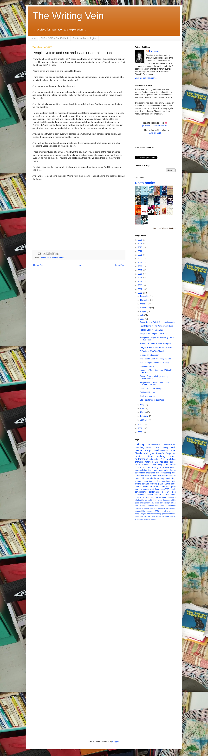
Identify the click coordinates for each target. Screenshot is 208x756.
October (144, 304)
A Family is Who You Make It (152, 351)
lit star (146, 497)
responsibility (140, 511)
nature (166, 465)
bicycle (143, 514)
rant (174, 511)
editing (149, 456)
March (143, 412)
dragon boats (157, 470)
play (152, 503)
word (162, 467)
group (160, 500)
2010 (140, 424)
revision (165, 475)
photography (145, 503)
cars (161, 503)
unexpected (140, 495)
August (143, 311)
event (156, 486)
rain (165, 506)
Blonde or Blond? (147, 366)
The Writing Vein (68, 15)
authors (138, 481)
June (142, 319)
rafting (173, 503)
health (49, 257)
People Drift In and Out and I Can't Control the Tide (154, 383)
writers (147, 462)
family (166, 495)
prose (157, 503)
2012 (140, 289)
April (142, 408)
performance (141, 459)
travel (156, 450)
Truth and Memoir (147, 396)
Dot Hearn (153, 51)
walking (161, 456)
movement (149, 506)
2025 (140, 240)
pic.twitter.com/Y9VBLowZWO (155, 125)
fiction (163, 459)
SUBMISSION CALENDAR (54, 38)
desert (158, 497)
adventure (147, 486)
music (138, 456)
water (173, 456)
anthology (160, 516)
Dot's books (145, 183)
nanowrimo (154, 444)
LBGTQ (142, 506)
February (144, 416)
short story (171, 478)
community (170, 444)
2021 (140, 255)
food (174, 473)
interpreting (157, 465)
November (145, 300)
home (173, 484)
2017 (140, 270)
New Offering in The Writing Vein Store (156, 326)
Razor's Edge (163, 453)
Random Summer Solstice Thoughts (155, 343)
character (139, 462)
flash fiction (160, 489)
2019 (140, 262)
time (167, 467)
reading (155, 467)
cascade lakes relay (155, 478)
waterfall (147, 519)
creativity (139, 447)
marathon (166, 481)
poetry (165, 447)
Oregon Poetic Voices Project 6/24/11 (156, 347)
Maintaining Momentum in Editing (154, 362)
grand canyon (164, 484)
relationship (139, 500)
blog (152, 497)
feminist (173, 516)
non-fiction (164, 486)
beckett (153, 519)
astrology (172, 506)
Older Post (119, 265)
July (142, 315)
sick (174, 492)
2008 (140, 432)
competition (140, 473)
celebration (139, 475)
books (173, 467)
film (157, 473)
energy (167, 503)
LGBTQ (157, 511)
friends (138, 453)
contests (153, 484)
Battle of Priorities (147, 392)
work (173, 447)
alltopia (137, 514)
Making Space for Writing (151, 388)
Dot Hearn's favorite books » (164, 228)
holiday (165, 492)
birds (149, 514)
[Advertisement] (171, 574)
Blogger (115, 742)
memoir (55, 257)
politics (172, 465)
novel (173, 450)
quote (173, 486)
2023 (140, 247)
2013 (140, 285)
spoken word (148, 489)
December (145, 296)
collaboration (145, 470)
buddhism (172, 497)
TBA (167, 489)
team (164, 497)
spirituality (149, 500)
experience (150, 473)
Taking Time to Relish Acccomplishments (157, 322)
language (166, 500)
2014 (140, 281)
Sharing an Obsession (149, 355)
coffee (153, 514)
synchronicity (167, 514)
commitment (140, 492)
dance (173, 462)
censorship (139, 508)
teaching (167, 473)
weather (138, 489)
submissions (154, 459)
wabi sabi (147, 516)
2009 (140, 428)
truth (155, 500)
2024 (140, 243)
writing (61, 257)
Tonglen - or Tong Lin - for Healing (154, 334)
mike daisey (171, 508)
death (146, 508)
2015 (140, 278)
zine (153, 516)
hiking (158, 514)
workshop (171, 459)
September (145, 308)
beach (155, 462)
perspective (159, 506)
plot (159, 475)
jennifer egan (139, 519)
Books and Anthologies (84, 38)
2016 (140, 274)
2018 (140, 266)
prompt (147, 450)
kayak (154, 475)
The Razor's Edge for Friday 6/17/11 (155, 359)
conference (154, 492)
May (142, 405)
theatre (138, 450)
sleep (137, 470)
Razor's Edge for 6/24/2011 (151, 330)
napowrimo (147, 481)
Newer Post (38, 265)
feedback (161, 508)
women (150, 495)
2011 (140, 293)
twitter (167, 516)
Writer (166, 470)
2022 (140, 251)
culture (158, 495)
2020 (140, 259)
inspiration (163, 462)
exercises (139, 465)
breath (173, 489)
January (144, 420)
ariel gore (149, 453)
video (148, 467)
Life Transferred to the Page (152, 400)
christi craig (166, 511)
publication (139, 467)
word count (153, 447)
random (138, 486)
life (161, 473)
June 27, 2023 (155, 133)
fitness (173, 470)
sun (136, 506)
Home (33, 38)
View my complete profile (145, 78)
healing (43, 257)
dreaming (153, 508)
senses (149, 511)
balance (147, 465)
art (174, 453)
